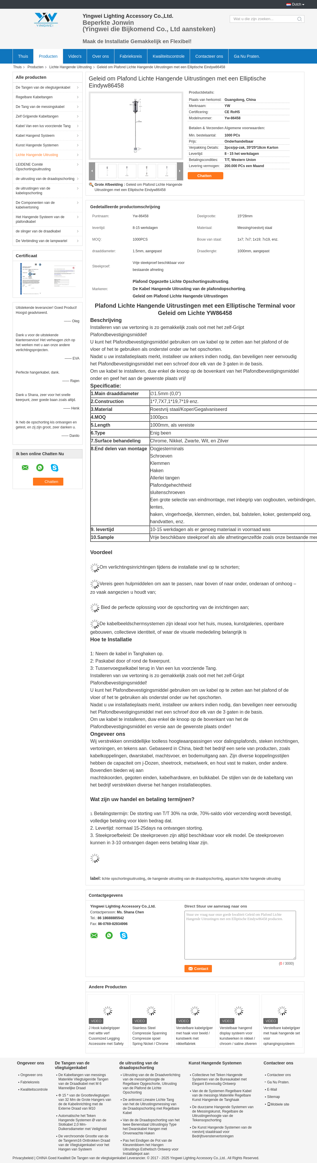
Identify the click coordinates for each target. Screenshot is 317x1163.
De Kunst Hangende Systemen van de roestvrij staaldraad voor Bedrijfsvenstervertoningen (222, 1131)
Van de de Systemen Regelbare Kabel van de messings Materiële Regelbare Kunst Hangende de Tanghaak (221, 1095)
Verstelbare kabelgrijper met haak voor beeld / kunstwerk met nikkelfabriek (194, 1036)
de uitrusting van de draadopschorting (45, 179)
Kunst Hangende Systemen (37, 145)
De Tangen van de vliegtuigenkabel (43, 87)
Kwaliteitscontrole (168, 56)
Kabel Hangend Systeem (35, 136)
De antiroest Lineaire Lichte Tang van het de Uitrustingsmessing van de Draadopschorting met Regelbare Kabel (151, 1106)
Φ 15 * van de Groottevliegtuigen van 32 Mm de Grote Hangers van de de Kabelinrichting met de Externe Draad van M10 (84, 1102)
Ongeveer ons (31, 1075)
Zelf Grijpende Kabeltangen (37, 116)
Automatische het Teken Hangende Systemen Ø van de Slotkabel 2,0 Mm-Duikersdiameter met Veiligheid (82, 1122)
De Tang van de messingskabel (40, 107)
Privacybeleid (23, 1158)
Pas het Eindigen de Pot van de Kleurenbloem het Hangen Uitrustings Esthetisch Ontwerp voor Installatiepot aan (151, 1147)
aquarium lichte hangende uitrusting (253, 879)
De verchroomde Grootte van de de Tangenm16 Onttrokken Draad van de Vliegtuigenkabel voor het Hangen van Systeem (84, 1142)
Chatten (208, 176)
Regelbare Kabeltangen (34, 97)
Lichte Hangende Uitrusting (70, 67)
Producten (48, 56)
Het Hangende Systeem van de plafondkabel (40, 219)
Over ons (100, 56)
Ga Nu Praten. (247, 56)
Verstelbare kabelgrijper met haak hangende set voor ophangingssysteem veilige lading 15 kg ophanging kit (281, 1041)
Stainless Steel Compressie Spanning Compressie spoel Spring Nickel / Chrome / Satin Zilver (150, 1038)
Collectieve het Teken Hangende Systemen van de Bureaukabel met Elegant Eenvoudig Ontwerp (219, 1079)
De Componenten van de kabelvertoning (35, 205)
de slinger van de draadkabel (38, 231)
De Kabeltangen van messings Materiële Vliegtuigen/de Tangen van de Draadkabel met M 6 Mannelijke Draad (83, 1081)
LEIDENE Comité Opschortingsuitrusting (33, 166)
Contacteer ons (209, 56)
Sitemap (273, 1097)
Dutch (296, 4)
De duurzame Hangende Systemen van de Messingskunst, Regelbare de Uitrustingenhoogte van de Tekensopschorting (222, 1113)
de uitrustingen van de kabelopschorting (33, 190)
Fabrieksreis (131, 56)
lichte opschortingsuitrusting (123, 879)
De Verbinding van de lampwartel (41, 241)
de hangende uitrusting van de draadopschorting (185, 879)
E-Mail (272, 1089)
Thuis (23, 56)
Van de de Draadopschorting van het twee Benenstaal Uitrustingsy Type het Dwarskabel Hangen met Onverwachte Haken (151, 1126)
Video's (74, 56)
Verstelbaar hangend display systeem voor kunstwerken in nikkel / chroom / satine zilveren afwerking (238, 1038)
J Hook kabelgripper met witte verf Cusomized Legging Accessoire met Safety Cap (106, 1038)
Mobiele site (278, 1104)
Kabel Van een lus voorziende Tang (43, 126)
